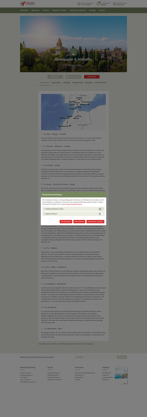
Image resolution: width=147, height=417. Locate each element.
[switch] (101, 214)
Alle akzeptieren (66, 221)
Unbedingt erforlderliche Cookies (54, 209)
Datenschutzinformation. (74, 204)
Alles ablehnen (79, 221)
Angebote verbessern (51, 214)
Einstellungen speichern (95, 221)
